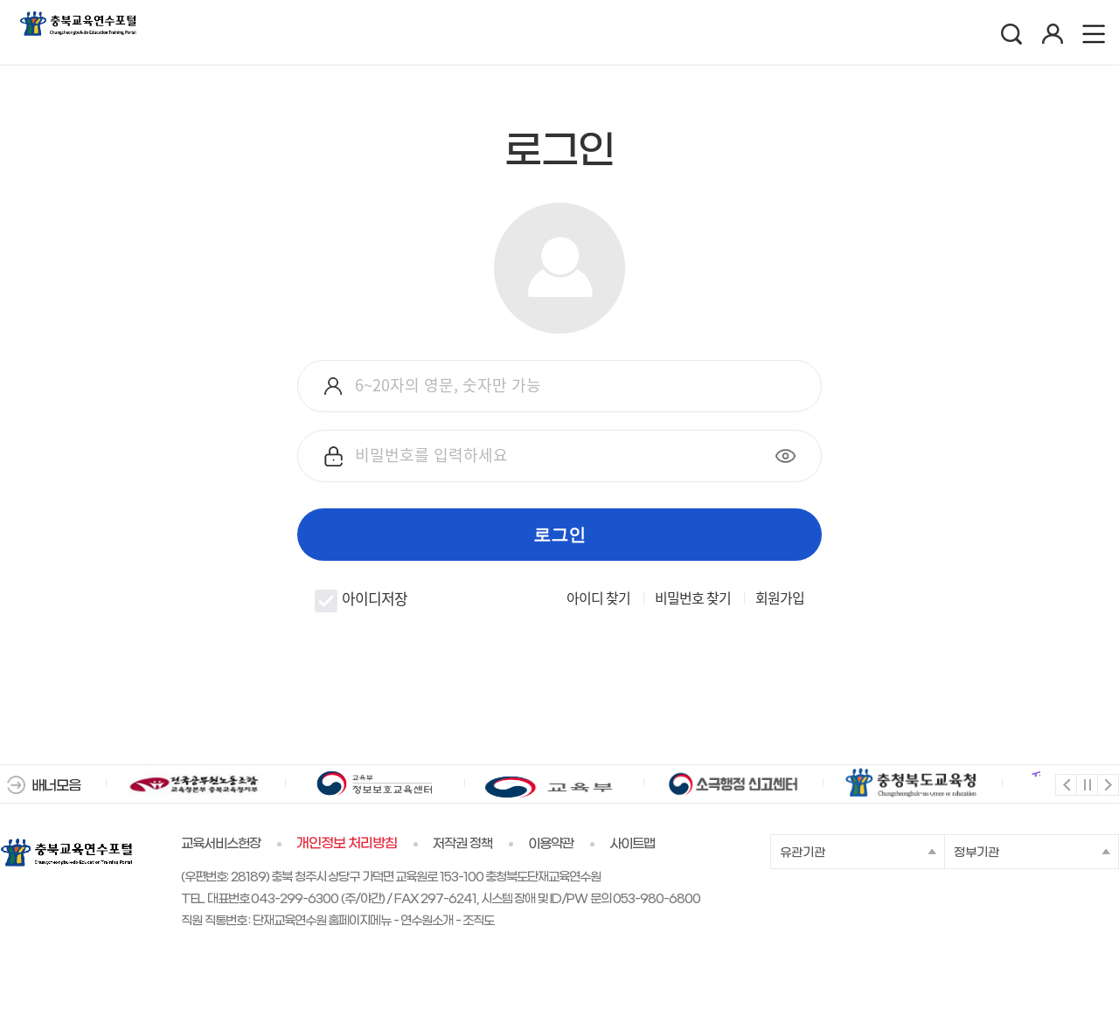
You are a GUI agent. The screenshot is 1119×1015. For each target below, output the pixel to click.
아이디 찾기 (598, 597)
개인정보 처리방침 (346, 844)
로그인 (559, 534)
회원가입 (779, 597)
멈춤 (1086, 784)
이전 (1065, 784)
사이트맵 (632, 844)
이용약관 (550, 844)
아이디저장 (361, 599)
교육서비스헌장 (221, 844)
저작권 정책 (462, 844)
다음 (1107, 784)
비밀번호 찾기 (693, 597)
